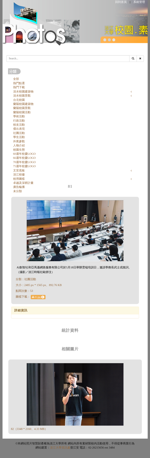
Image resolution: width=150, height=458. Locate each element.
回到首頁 (121, 1)
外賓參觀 (19, 141)
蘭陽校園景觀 (22, 108)
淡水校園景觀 (22, 95)
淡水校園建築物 (23, 91)
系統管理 (139, 1)
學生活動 (19, 137)
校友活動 (19, 124)
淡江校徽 (19, 174)
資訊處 (66, 447)
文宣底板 (19, 170)
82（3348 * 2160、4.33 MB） (29, 428)
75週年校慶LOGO (24, 166)
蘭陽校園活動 (22, 112)
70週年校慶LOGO (24, 162)
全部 (16, 78)
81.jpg (38, 297)
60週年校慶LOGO (24, 153)
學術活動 (19, 116)
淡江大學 (56, 447)
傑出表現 (19, 128)
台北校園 (19, 99)
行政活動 (19, 120)
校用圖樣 (19, 178)
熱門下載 (19, 87)
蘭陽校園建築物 (23, 103)
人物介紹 (19, 145)
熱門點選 (19, 83)
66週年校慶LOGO (24, 157)
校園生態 (19, 149)
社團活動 (19, 133)
